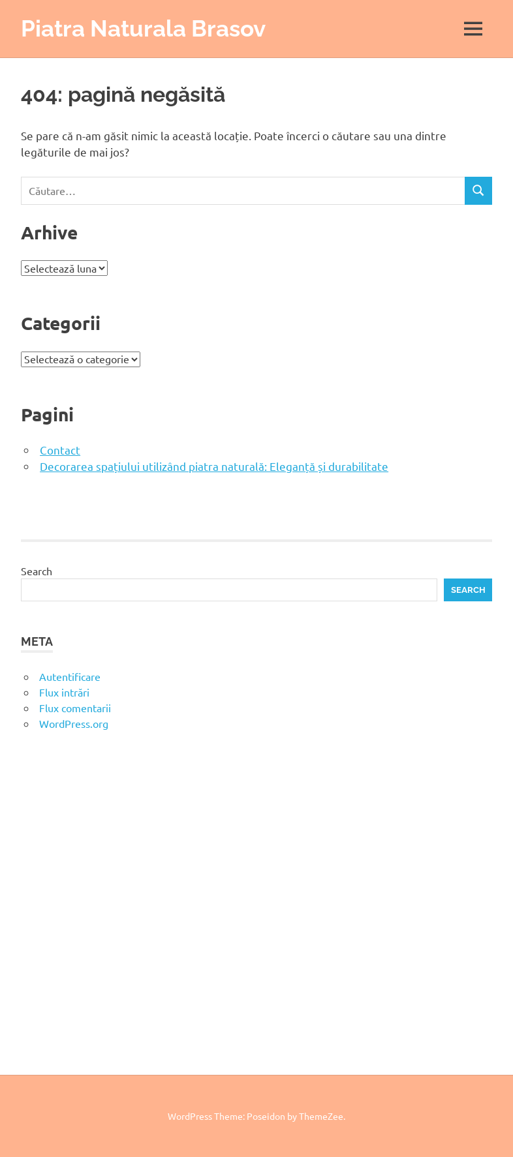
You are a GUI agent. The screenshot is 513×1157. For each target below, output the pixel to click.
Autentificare (70, 676)
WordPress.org (73, 723)
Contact (60, 450)
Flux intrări (64, 692)
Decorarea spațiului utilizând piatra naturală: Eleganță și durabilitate (214, 466)
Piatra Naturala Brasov (143, 28)
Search (36, 570)
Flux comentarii (75, 707)
